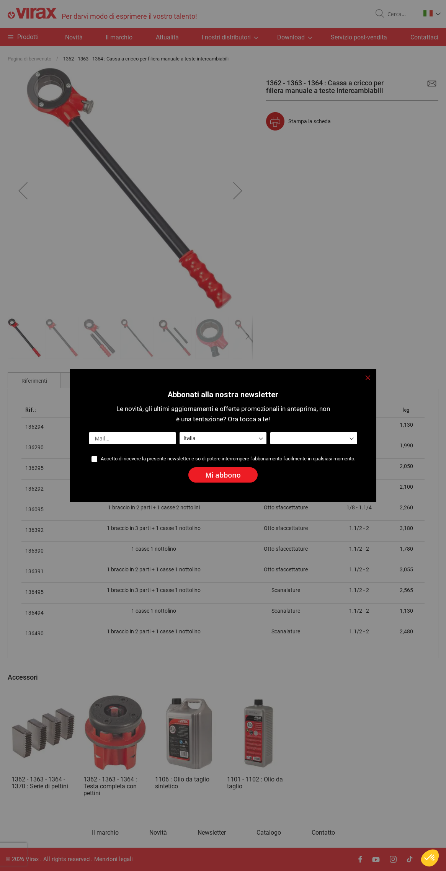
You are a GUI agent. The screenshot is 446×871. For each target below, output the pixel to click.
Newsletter (212, 832)
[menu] (223, 37)
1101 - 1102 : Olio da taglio (255, 783)
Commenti (86, 381)
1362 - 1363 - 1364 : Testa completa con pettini (110, 786)
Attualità (167, 37)
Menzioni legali (113, 859)
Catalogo (268, 832)
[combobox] (401, 14)
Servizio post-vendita (359, 37)
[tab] (34, 380)
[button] (432, 13)
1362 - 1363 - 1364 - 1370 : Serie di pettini (39, 783)
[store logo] (102, 14)
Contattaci (424, 37)
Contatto (323, 832)
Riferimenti (34, 381)
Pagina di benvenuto (29, 59)
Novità (74, 37)
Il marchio (119, 37)
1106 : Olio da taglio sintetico (182, 783)
